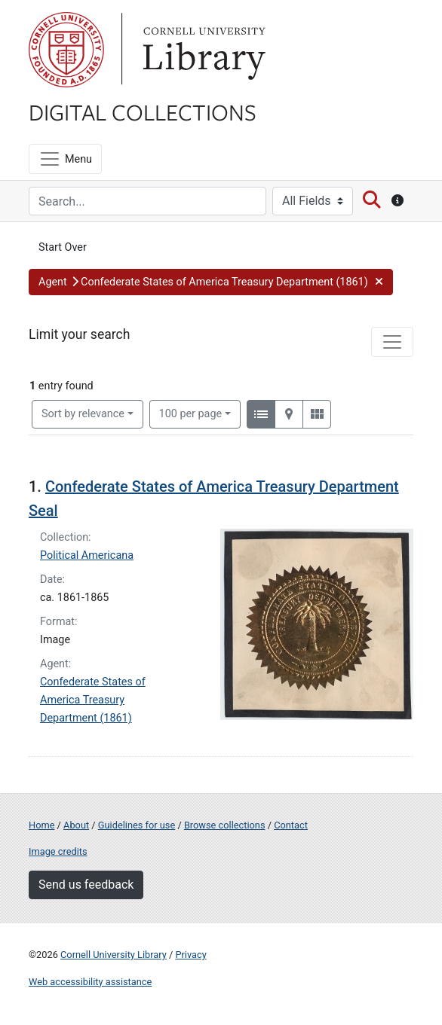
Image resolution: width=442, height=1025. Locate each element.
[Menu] (65, 159)
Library (202, 49)
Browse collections (225, 825)
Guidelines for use (136, 825)
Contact (291, 825)
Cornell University (66, 49)
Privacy (190, 954)
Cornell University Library (113, 954)
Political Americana (87, 555)
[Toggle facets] (392, 342)
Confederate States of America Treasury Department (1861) (93, 700)
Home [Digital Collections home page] (41, 825)
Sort (82, 413)
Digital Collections (142, 111)
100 (191, 412)
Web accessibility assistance (90, 981)
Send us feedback (86, 884)
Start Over (62, 247)
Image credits (58, 851)
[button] (211, 282)
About (76, 825)
